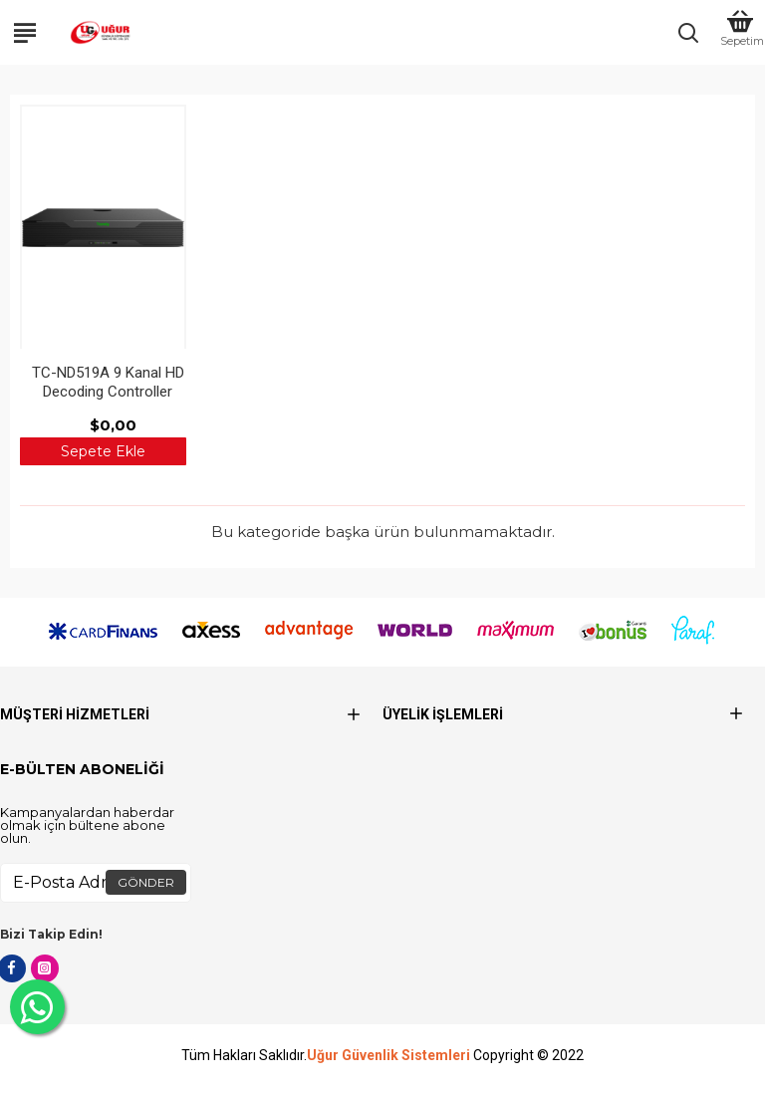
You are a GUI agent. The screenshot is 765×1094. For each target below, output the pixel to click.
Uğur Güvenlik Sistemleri (388, 1055)
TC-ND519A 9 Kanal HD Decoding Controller (108, 383)
